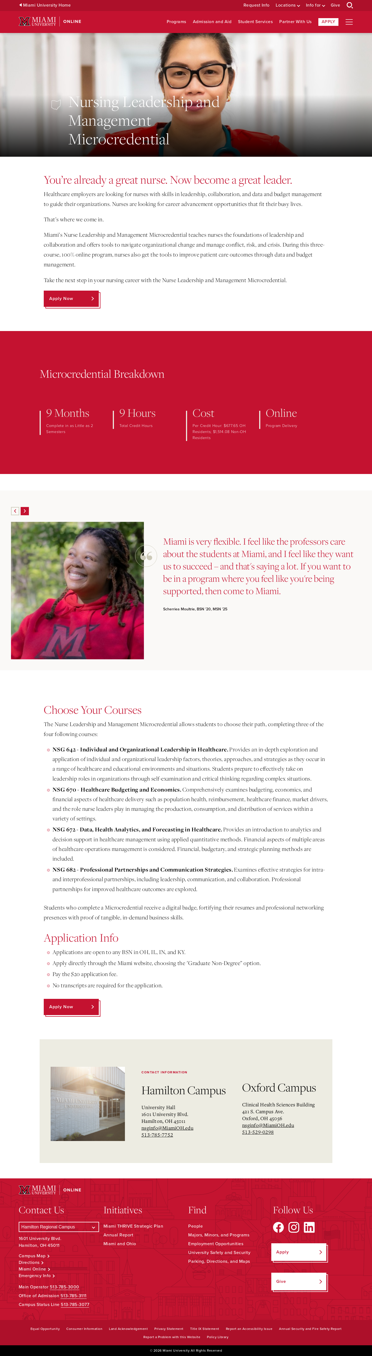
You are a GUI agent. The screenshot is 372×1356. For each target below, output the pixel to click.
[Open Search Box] (350, 5)
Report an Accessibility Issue (249, 1329)
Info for (313, 5)
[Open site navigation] (349, 22)
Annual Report (118, 1235)
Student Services (255, 21)
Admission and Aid (212, 21)
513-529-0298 (258, 1132)
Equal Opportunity (45, 1329)
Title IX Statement (204, 1329)
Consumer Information (84, 1329)
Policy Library (217, 1337)
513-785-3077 (75, 1304)
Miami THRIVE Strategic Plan (133, 1226)
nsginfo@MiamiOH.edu (167, 1128)
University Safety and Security (219, 1252)
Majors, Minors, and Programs (218, 1235)
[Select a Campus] (59, 1227)
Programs (176, 21)
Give (335, 5)
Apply (328, 21)
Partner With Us (295, 21)
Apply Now (61, 298)
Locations (286, 5)
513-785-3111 (74, 1296)
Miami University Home (47, 5)
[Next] (25, 511)
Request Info (257, 5)
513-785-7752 (157, 1134)
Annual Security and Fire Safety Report (310, 1329)
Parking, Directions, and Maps (219, 1261)
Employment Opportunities (215, 1244)
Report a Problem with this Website (171, 1337)
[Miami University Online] (50, 21)
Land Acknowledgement (128, 1329)
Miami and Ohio (119, 1244)
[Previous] (15, 511)
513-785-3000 (64, 1287)
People (195, 1226)
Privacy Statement (169, 1329)
